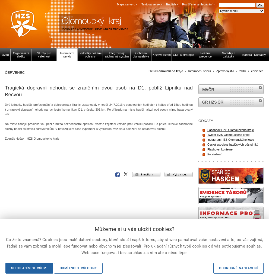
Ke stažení (214, 154)
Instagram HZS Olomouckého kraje (230, 139)
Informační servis (199, 71)
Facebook (117, 174)
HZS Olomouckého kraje (165, 71)
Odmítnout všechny (78, 268)
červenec (257, 71)
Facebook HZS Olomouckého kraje (230, 130)
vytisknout (178, 174)
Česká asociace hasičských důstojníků (232, 144)
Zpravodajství (225, 71)
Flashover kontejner (220, 149)
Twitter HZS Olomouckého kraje (228, 134)
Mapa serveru (126, 4)
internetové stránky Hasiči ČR (231, 102)
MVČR (231, 89)
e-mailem (146, 174)
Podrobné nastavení (238, 268)
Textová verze (150, 4)
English (171, 4)
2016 (242, 71)
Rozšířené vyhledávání (197, 4)
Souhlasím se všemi (29, 268)
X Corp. (126, 174)
